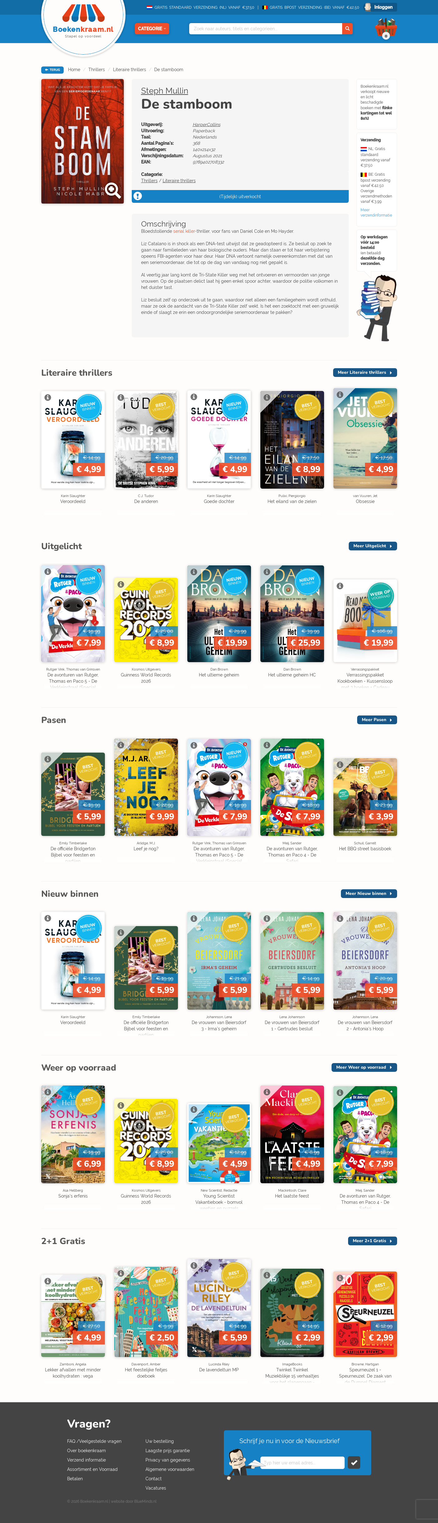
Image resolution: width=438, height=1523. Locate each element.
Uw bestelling (159, 1441)
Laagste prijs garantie (167, 1450)
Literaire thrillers (129, 69)
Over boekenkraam (86, 1450)
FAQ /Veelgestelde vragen (94, 1441)
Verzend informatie (86, 1459)
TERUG (52, 70)
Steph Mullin (164, 90)
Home (74, 69)
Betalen (75, 1478)
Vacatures (155, 1488)
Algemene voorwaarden (169, 1469)
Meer (362, 372)
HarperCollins (206, 124)
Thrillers (96, 69)
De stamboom (168, 69)
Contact (153, 1478)
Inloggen (383, 7)
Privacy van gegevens (167, 1459)
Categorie (152, 28)
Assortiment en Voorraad (92, 1469)
